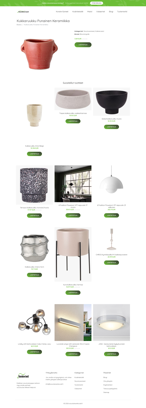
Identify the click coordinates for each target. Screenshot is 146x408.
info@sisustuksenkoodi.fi (54, 385)
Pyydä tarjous (96, 3)
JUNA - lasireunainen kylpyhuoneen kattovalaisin (111, 346)
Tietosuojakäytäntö (110, 390)
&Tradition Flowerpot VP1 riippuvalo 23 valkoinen (111, 207)
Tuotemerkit (122, 12)
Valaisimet (100, 12)
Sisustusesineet (89, 32)
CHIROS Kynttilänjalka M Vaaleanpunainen (111, 256)
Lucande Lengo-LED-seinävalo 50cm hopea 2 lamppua (73, 346)
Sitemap (106, 393)
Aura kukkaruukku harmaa (73, 286)
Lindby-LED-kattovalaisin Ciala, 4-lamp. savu (34, 345)
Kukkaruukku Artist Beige (34, 147)
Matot (89, 12)
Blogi (111, 12)
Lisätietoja (83, 46)
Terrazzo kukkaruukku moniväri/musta (34, 209)
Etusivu (19, 26)
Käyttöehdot (107, 386)
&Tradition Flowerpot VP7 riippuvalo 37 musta (73, 207)
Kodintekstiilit (77, 12)
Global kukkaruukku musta (111, 120)
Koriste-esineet (62, 12)
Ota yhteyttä (107, 382)
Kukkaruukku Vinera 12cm (34, 268)
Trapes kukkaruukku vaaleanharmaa (73, 114)
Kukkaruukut (99, 32)
